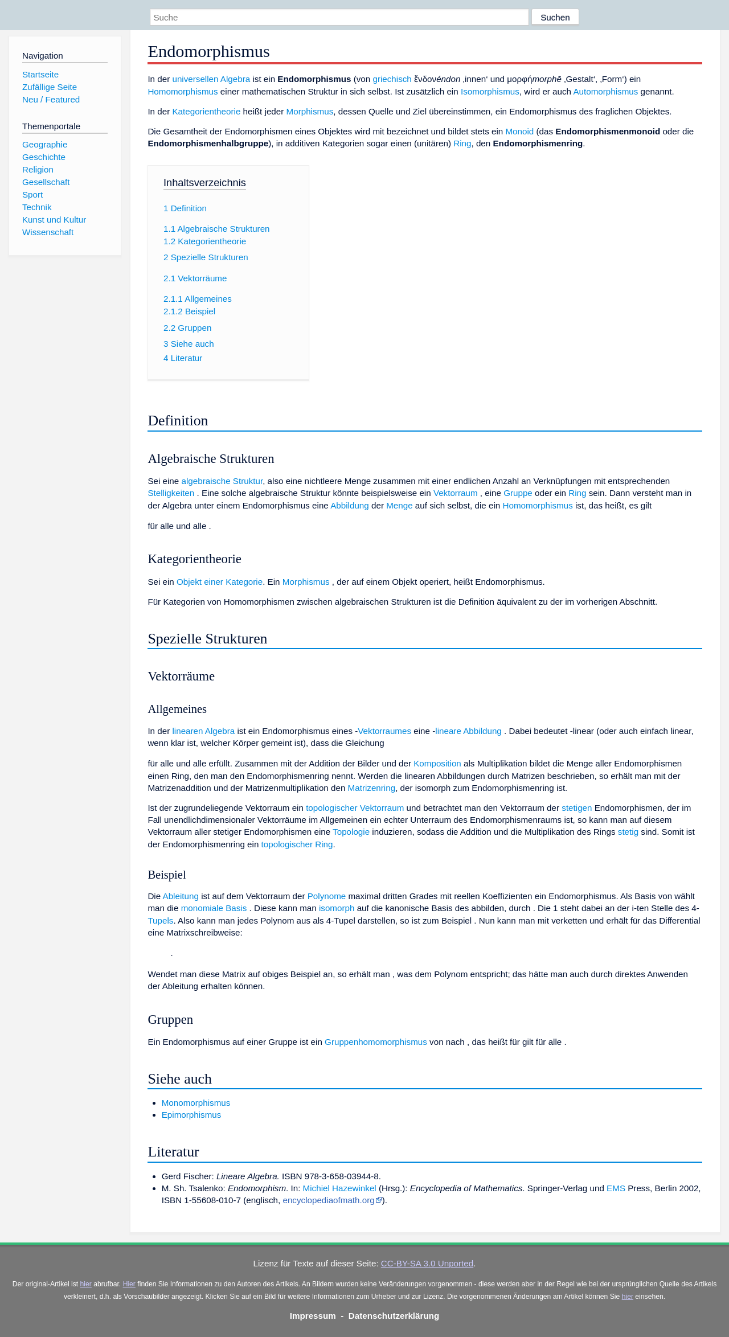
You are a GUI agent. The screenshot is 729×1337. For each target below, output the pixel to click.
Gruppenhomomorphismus (376, 1042)
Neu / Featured (51, 99)
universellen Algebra (211, 79)
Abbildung (349, 505)
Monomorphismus (196, 1103)
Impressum (313, 1315)
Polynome (327, 896)
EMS (616, 1188)
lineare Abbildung (468, 731)
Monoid (519, 131)
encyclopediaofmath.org (328, 1200)
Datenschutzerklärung (394, 1315)
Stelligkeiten (171, 493)
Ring (462, 143)
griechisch (391, 79)
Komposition (437, 763)
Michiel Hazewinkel (339, 1188)
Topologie (351, 831)
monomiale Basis (214, 908)
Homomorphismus (183, 91)
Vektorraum (455, 493)
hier (86, 1284)
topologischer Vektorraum (355, 808)
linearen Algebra (203, 731)
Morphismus (310, 111)
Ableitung (181, 896)
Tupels (160, 920)
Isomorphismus (490, 91)
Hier (129, 1284)
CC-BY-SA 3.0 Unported (427, 1263)
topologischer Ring (297, 844)
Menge (399, 505)
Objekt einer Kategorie (220, 582)
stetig (628, 831)
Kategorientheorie (206, 111)
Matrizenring (372, 788)
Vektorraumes (384, 731)
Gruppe (518, 493)
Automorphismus (605, 91)
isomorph (336, 908)
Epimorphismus (192, 1114)
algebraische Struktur (222, 481)
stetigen (577, 808)
